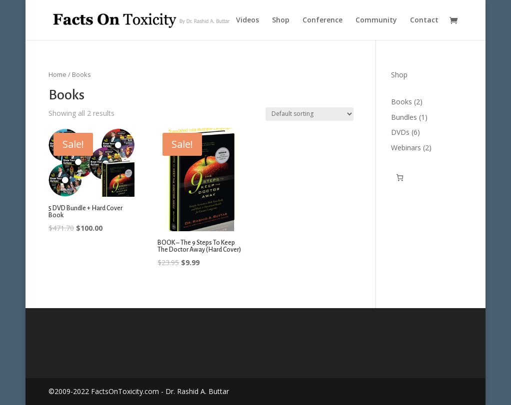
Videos (247, 20)
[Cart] (399, 177)
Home (57, 74)
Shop (281, 20)
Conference (322, 20)
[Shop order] (310, 114)
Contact (424, 20)
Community (376, 20)
